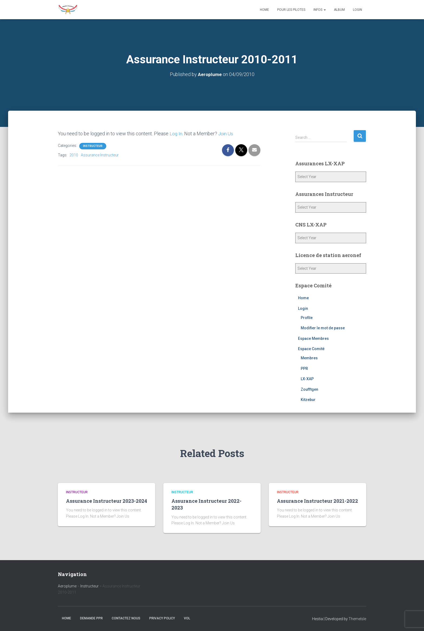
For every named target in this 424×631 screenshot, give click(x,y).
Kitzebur (308, 399)
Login (357, 10)
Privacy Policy (162, 618)
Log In (176, 133)
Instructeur (92, 145)
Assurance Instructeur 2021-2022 (317, 501)
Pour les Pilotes (291, 10)
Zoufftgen (309, 389)
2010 (73, 155)
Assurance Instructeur (100, 155)
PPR (304, 368)
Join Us (226, 133)
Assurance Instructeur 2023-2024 (106, 501)
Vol (187, 618)
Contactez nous (126, 618)
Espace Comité (311, 349)
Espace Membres (313, 338)
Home (264, 10)
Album (339, 10)
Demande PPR (91, 618)
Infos (319, 10)
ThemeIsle (357, 619)
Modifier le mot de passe (323, 328)
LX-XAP (307, 379)
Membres (309, 358)
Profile (307, 318)
